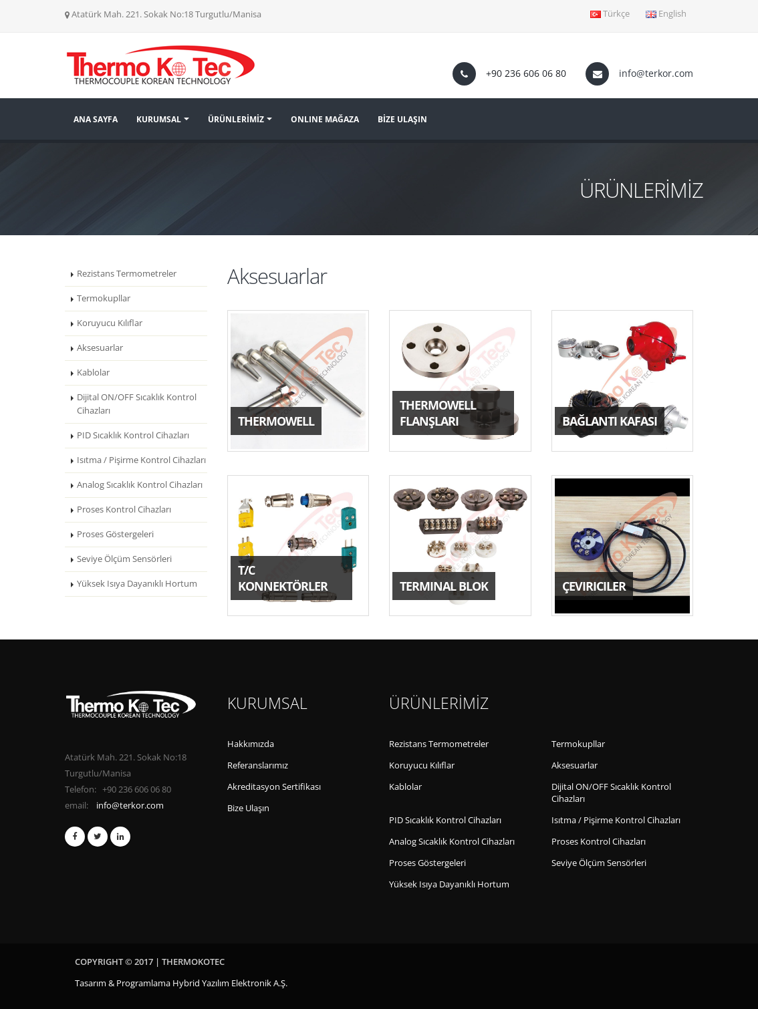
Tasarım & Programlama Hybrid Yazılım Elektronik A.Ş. (181, 983)
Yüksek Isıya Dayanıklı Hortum (137, 583)
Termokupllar (103, 298)
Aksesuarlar (100, 347)
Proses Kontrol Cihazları (124, 509)
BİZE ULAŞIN (402, 119)
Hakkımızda (250, 744)
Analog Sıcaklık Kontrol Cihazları (140, 484)
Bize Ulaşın (248, 808)
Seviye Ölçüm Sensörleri (124, 559)
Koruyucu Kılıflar (109, 323)
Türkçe (610, 13)
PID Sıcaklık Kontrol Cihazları (133, 435)
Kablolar (93, 372)
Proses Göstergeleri (115, 534)
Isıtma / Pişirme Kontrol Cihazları (141, 460)
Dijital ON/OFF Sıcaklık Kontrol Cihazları (137, 404)
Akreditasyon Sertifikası (274, 786)
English (666, 13)
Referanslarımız (257, 765)
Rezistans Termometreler (126, 273)
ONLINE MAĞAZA (325, 119)
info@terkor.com (656, 73)
